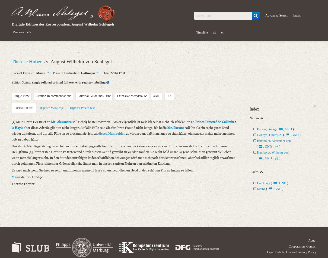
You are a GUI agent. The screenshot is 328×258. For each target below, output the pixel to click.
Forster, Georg (266, 129)
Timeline (202, 32)
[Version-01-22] (22, 32)
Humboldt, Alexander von (274, 141)
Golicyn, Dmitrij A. (270, 135)
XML (156, 96)
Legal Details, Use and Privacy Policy (291, 252)
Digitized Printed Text (82, 108)
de (214, 32)
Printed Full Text (24, 108)
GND (48, 72)
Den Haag (264, 183)
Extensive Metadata (132, 96)
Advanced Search (276, 15)
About (312, 240)
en (222, 32)
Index (297, 15)
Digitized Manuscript (52, 108)
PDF (169, 96)
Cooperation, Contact (302, 246)
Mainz (261, 189)
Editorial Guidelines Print (94, 96)
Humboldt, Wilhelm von (273, 152)
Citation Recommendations (53, 96)
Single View (22, 96)
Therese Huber (27, 61)
